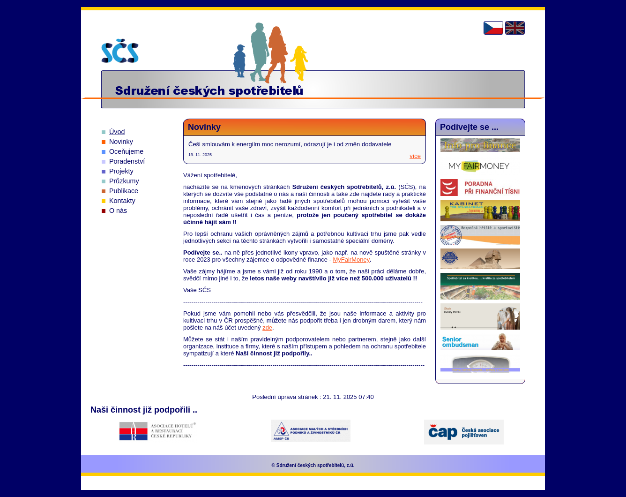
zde (267, 327)
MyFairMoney (351, 259)
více (415, 155)
